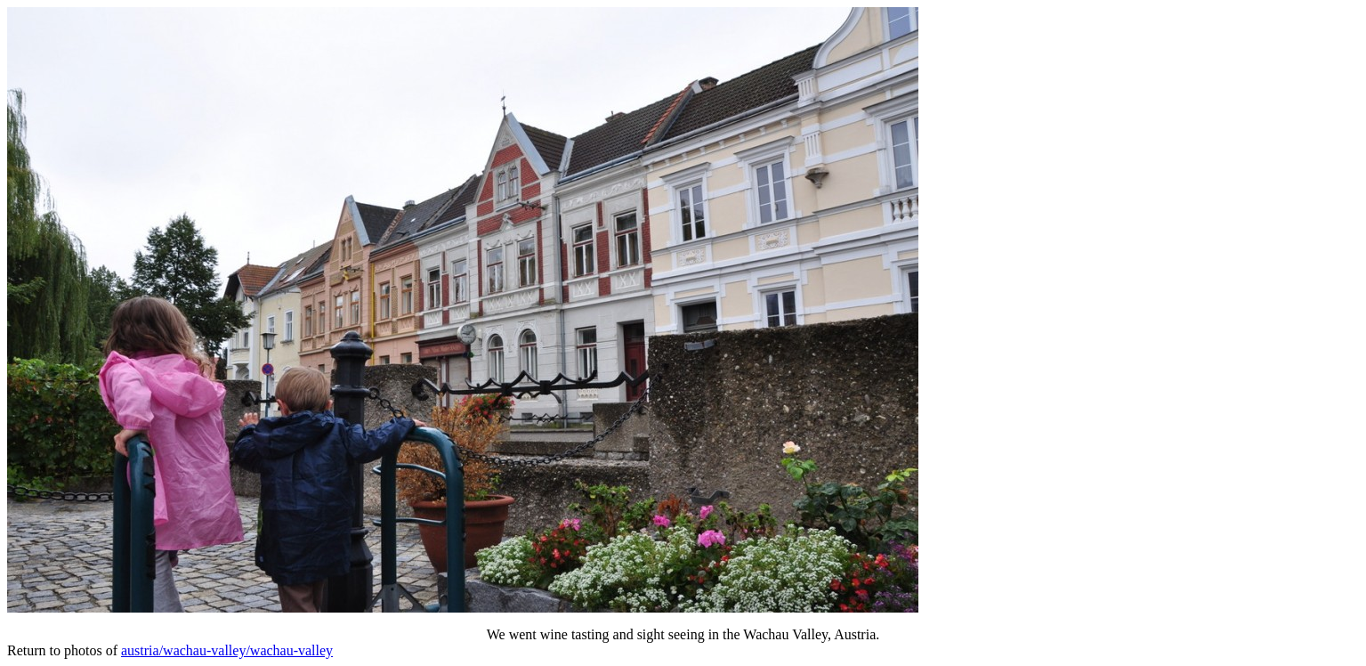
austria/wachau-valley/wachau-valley (227, 650)
